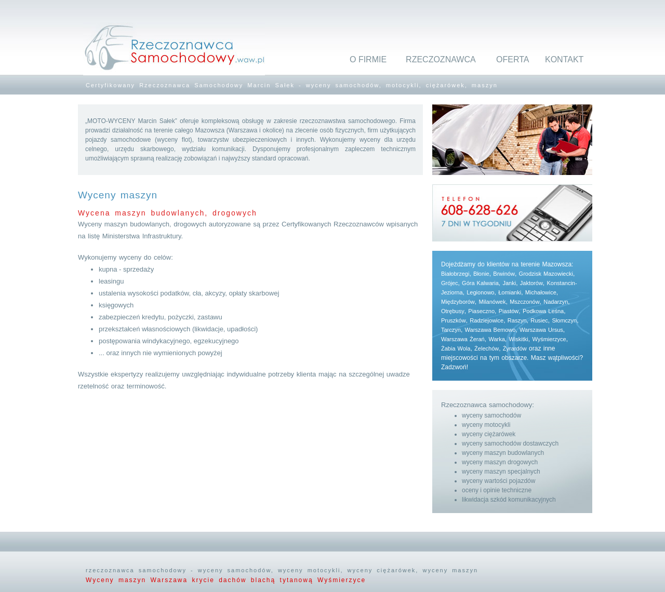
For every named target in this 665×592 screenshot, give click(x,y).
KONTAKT (564, 59)
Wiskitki (518, 339)
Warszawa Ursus (541, 330)
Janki (509, 283)
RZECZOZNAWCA (441, 59)
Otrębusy (452, 311)
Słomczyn (564, 320)
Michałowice (540, 292)
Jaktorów (531, 283)
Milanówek (492, 302)
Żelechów (486, 348)
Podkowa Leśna (543, 311)
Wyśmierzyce (549, 339)
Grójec (449, 283)
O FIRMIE (368, 59)
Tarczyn (451, 330)
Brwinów (504, 274)
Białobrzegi (455, 274)
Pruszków (453, 320)
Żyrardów (515, 348)
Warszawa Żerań (463, 339)
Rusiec (539, 320)
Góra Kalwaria (480, 283)
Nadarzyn (555, 302)
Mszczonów (524, 302)
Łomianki (509, 292)
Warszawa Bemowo (490, 330)
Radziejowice (486, 320)
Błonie (481, 274)
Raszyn (517, 320)
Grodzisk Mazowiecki (546, 274)
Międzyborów (458, 302)
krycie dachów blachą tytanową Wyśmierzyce (279, 580)
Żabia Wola (455, 348)
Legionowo (480, 292)
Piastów (509, 311)
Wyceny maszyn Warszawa (139, 580)
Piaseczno (481, 311)
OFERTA (512, 59)
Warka (496, 339)
